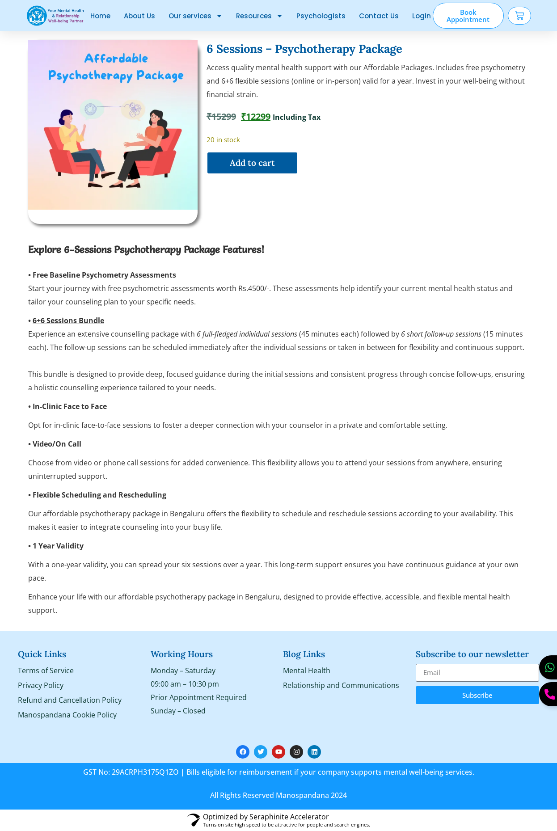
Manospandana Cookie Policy (67, 715)
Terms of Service (46, 670)
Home (100, 16)
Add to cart (252, 162)
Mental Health (306, 670)
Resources (259, 16)
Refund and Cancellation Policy (70, 700)
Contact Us (379, 16)
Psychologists (321, 16)
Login (421, 16)
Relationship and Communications (341, 685)
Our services (196, 16)
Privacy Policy (40, 685)
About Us (139, 16)
